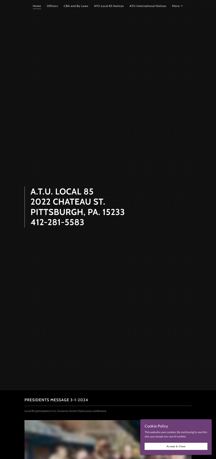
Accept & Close (176, 446)
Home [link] (37, 5)
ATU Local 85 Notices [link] (109, 5)
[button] (177, 6)
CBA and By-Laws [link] (76, 5)
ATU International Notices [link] (148, 5)
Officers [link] (52, 5)
